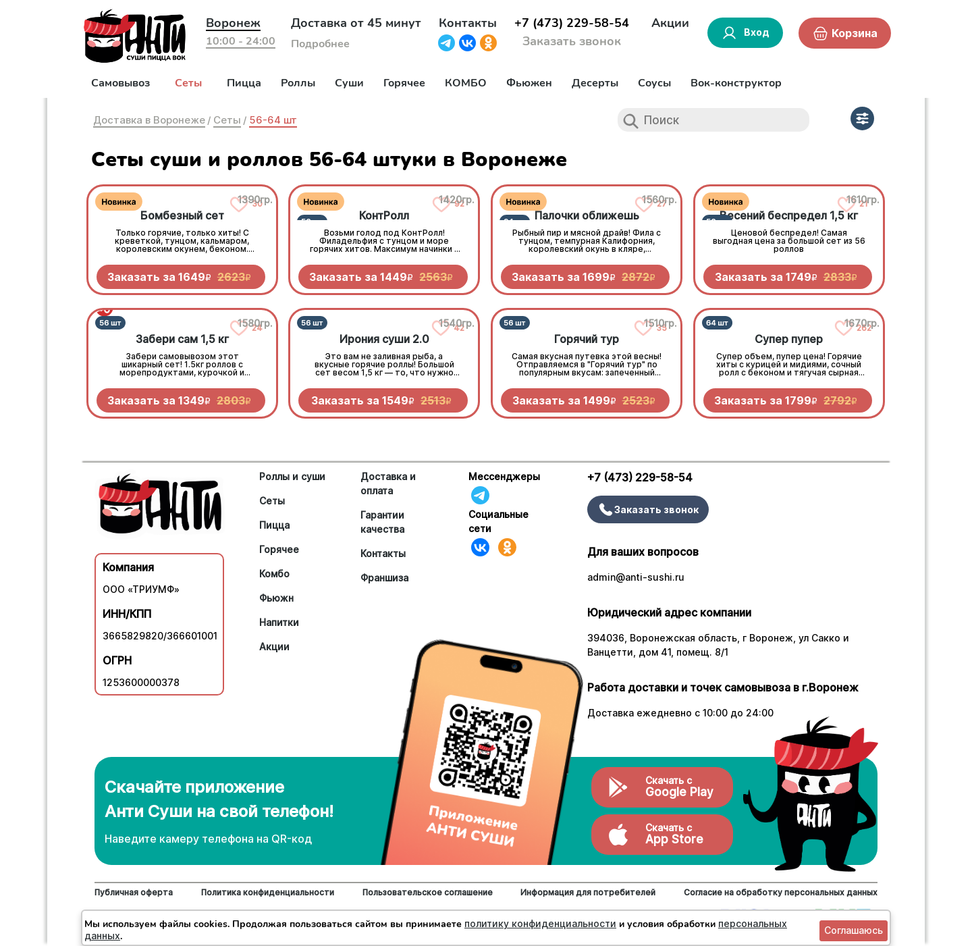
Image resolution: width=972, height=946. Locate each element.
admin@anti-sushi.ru (635, 577)
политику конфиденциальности (540, 923)
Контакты (468, 23)
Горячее (404, 83)
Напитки (279, 622)
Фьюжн (276, 598)
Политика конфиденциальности (267, 892)
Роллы (298, 83)
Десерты (595, 83)
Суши (349, 83)
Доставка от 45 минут (356, 23)
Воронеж (233, 23)
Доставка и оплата (388, 483)
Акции (670, 23)
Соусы (654, 83)
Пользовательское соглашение (427, 892)
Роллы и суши (292, 476)
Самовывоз (120, 83)
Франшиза (384, 577)
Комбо (274, 573)
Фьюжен (529, 83)
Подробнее (320, 43)
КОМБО (466, 83)
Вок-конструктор (736, 83)
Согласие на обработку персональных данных (781, 892)
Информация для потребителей (587, 892)
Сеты (188, 83)
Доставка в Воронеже (149, 119)
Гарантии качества (382, 522)
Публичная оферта (133, 892)
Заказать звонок (571, 41)
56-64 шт (273, 119)
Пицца (244, 83)
